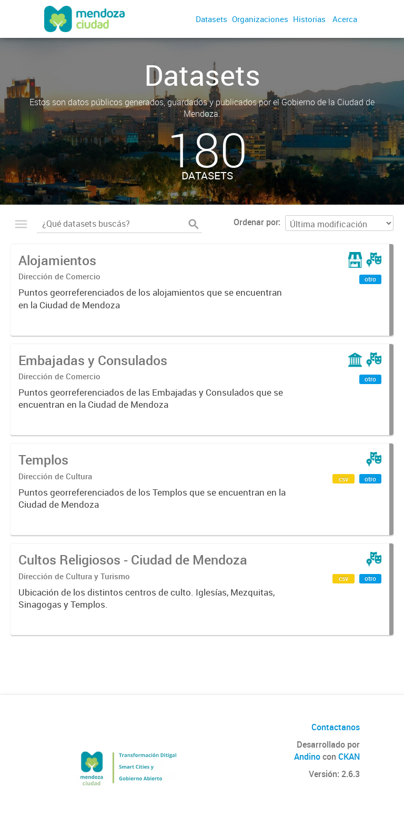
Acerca (344, 19)
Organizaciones (260, 19)
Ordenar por (256, 222)
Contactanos (335, 727)
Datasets (211, 19)
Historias (309, 19)
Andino (307, 756)
